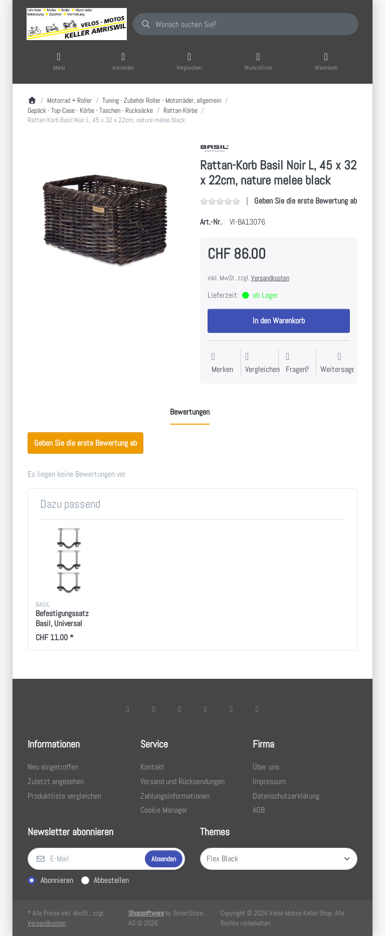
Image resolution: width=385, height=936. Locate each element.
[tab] (190, 412)
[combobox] (245, 24)
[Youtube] (232, 709)
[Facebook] (128, 709)
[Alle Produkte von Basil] (214, 147)
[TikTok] (206, 709)
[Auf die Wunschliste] (222, 363)
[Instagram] (179, 709)
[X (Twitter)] (154, 709)
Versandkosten (270, 277)
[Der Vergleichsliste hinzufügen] (262, 363)
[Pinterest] (257, 709)
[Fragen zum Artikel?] (297, 363)
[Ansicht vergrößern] (106, 219)
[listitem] (106, 219)
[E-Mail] (85, 859)
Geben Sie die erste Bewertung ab (305, 201)
